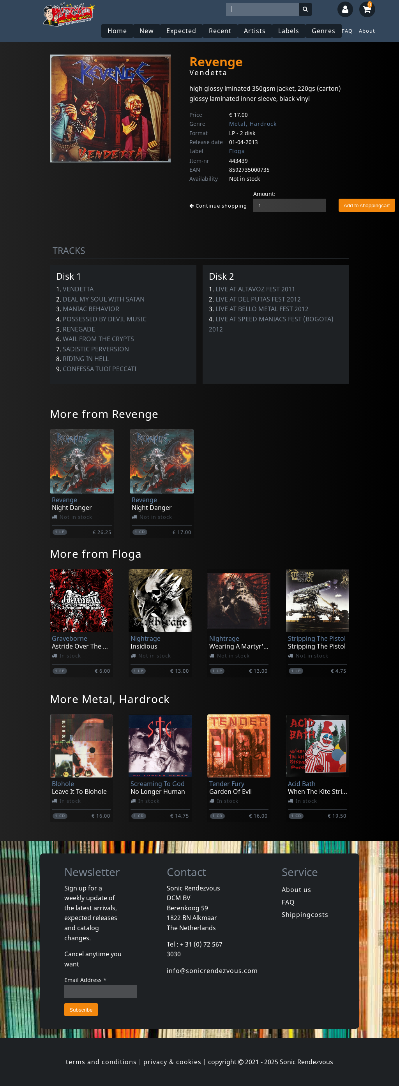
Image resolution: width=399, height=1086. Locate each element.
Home (117, 30)
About (367, 30)
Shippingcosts (305, 914)
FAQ (347, 30)
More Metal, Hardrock (110, 698)
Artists (255, 30)
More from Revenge (104, 413)
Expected (181, 30)
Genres (323, 30)
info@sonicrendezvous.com (212, 970)
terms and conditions (101, 1062)
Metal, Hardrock (253, 123)
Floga (237, 151)
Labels (288, 30)
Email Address (85, 980)
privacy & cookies (172, 1062)
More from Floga (96, 553)
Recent (220, 30)
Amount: (264, 193)
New (146, 30)
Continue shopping (218, 205)
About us (296, 889)
